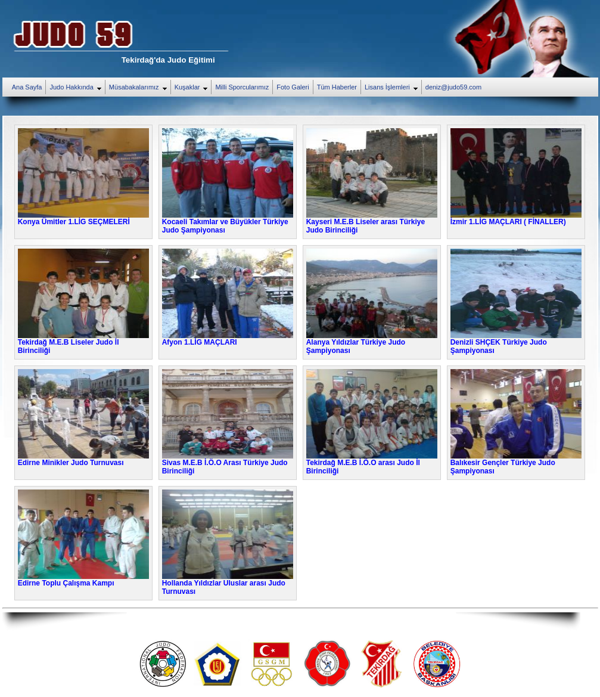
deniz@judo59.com (453, 87)
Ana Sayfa (27, 87)
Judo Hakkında (76, 87)
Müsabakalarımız (139, 87)
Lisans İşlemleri (393, 87)
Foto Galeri (292, 87)
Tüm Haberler (337, 87)
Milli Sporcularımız (242, 87)
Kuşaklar (193, 87)
